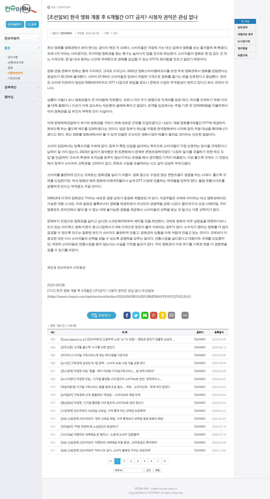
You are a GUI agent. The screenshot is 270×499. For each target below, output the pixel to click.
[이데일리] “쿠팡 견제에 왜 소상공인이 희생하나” (89, 426)
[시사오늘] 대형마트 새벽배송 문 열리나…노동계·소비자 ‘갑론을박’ (100, 434)
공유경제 (242, 27)
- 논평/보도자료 (15, 62)
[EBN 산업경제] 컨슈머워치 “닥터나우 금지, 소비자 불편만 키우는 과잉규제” (106, 450)
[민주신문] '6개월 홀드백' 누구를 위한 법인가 (88, 347)
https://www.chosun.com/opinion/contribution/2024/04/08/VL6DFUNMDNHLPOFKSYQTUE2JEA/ (119, 296)
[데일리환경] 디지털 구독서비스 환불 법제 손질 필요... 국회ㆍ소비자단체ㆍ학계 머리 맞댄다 (115, 386)
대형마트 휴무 (245, 34)
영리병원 (242, 48)
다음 (158, 461)
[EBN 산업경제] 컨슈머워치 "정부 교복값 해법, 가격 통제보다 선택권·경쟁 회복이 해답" (112, 418)
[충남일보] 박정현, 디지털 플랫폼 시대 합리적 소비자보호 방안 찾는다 (102, 402)
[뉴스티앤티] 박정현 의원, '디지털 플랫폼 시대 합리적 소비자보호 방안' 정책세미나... (111, 379)
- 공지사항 (12, 57)
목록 (185, 315)
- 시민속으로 (13, 78)
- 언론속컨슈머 (14, 72)
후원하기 (16, 24)
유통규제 (242, 55)
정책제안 (10, 87)
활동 (7, 48)
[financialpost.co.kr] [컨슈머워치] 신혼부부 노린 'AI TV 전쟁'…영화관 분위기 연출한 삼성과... (118, 339)
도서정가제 (244, 41)
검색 (33, 24)
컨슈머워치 (11, 38)
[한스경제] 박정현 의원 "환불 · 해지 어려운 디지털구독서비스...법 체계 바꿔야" (107, 371)
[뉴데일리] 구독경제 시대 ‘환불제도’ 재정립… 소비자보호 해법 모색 (100, 394)
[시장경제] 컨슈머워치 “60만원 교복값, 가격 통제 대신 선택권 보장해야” (103, 410)
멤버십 (8, 97)
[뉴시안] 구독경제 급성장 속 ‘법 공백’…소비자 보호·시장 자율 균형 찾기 (103, 363)
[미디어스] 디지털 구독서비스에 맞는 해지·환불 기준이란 (94, 355)
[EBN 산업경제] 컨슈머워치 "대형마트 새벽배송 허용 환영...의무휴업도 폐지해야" (109, 442)
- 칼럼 (9, 67)
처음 (111, 461)
